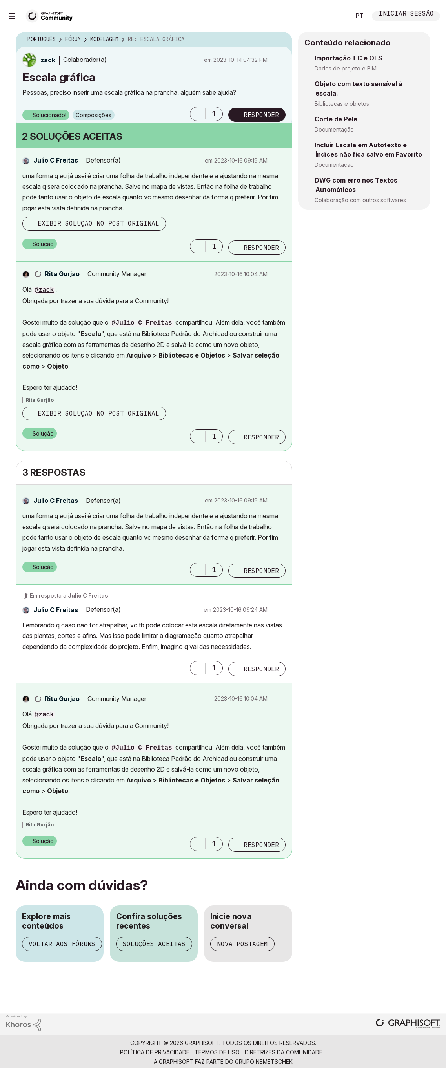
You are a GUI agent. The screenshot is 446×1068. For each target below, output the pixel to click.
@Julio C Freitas (142, 323)
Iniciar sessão (406, 14)
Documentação (334, 129)
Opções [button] (281, 39)
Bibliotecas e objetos (342, 103)
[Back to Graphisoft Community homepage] (51, 15)
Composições (93, 115)
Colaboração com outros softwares (360, 200)
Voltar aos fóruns (62, 944)
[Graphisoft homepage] (408, 1024)
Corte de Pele (336, 119)
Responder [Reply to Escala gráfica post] (261, 115)
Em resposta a (69, 595)
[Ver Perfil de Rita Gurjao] (62, 274)
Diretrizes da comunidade (283, 1052)
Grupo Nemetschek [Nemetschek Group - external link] (264, 1061)
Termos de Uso (217, 1052)
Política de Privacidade (154, 1052)
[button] (197, 114)
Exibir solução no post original (98, 223)
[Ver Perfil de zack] (47, 60)
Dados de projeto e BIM (346, 68)
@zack (44, 290)
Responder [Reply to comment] (261, 247)
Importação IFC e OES (348, 58)
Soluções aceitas (154, 944)
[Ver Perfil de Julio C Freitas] (55, 160)
